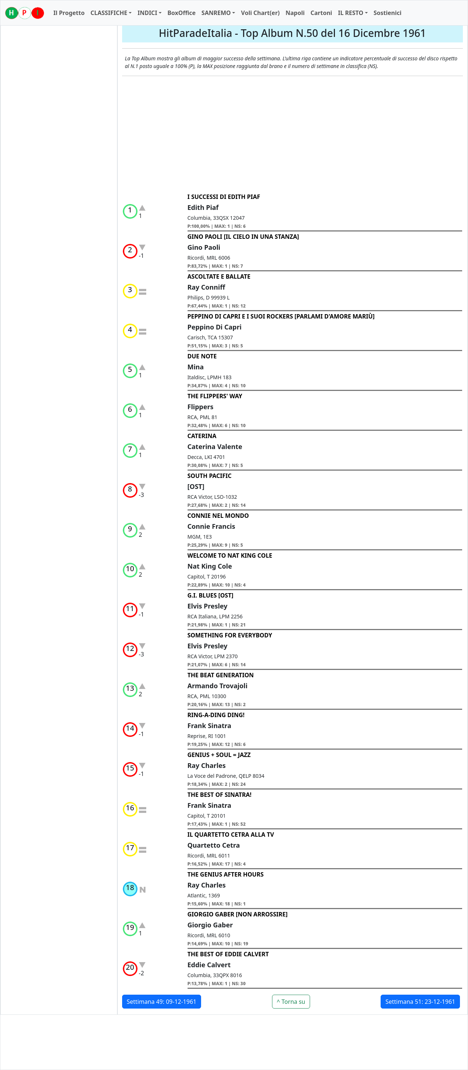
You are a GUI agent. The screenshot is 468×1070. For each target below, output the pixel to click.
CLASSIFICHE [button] (108, 13)
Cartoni (321, 13)
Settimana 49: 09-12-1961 (162, 1002)
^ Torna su (291, 1002)
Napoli (295, 13)
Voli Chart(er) (260, 13)
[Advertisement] (292, 134)
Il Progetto (68, 13)
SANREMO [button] (216, 13)
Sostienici (387, 13)
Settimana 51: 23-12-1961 (420, 1002)
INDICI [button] (147, 13)
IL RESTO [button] (350, 13)
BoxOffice (181, 13)
